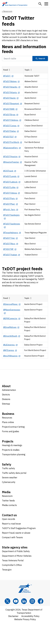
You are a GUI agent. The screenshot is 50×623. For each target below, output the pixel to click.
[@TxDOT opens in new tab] (8, 76)
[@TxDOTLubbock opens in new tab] (11, 182)
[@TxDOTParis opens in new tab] (10, 198)
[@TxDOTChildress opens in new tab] (12, 120)
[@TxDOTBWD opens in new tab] (10, 109)
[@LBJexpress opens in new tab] (10, 345)
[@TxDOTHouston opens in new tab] (11, 156)
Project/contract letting (13, 426)
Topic (29, 69)
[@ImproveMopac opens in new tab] (12, 304)
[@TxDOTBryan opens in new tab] (10, 114)
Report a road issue (11, 523)
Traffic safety (8, 468)
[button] (40, 4)
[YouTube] (16, 601)
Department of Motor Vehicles (16, 555)
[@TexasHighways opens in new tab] (12, 232)
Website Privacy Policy (25, 619)
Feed (7, 69)
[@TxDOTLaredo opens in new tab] (11, 176)
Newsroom (7, 11)
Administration (9, 390)
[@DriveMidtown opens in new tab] (11, 327)
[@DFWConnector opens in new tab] (11, 318)
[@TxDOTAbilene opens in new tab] (11, 81)
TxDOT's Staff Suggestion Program (19, 528)
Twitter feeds (8, 500)
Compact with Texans (12, 537)
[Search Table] (17, 58)
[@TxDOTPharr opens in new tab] (10, 204)
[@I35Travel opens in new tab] (9, 171)
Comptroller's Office (12, 565)
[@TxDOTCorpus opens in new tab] (11, 125)
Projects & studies (10, 450)
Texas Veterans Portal (13, 560)
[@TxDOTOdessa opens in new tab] (11, 193)
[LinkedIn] (24, 601)
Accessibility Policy (30, 616)
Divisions (6, 399)
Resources (7, 417)
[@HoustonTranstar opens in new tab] (12, 162)
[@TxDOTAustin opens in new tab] (11, 98)
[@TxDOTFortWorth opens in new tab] (12, 142)
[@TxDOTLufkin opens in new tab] (10, 187)
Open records (8, 519)
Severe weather (9, 477)
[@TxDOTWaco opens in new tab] (10, 243)
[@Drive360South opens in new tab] (11, 336)
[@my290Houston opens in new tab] (11, 356)
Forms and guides (10, 431)
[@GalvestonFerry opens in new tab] (12, 148)
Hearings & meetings (12, 445)
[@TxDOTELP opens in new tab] (10, 137)
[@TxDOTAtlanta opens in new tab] (11, 92)
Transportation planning (13, 454)
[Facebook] (40, 601)
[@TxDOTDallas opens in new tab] (11, 131)
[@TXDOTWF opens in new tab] (9, 249)
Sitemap (6, 403)
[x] (7, 601)
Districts (6, 394)
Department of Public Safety (16, 551)
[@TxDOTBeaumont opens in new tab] (12, 103)
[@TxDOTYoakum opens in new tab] (11, 255)
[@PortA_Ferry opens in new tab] (10, 209)
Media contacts (9, 505)
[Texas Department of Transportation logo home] (14, 4)
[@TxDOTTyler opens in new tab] (10, 238)
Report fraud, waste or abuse (16, 532)
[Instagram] (32, 601)
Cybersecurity (8, 482)
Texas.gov (7, 569)
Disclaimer (13, 616)
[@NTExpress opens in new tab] (10, 350)
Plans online (8, 422)
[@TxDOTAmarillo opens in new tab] (11, 87)
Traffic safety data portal (14, 473)
